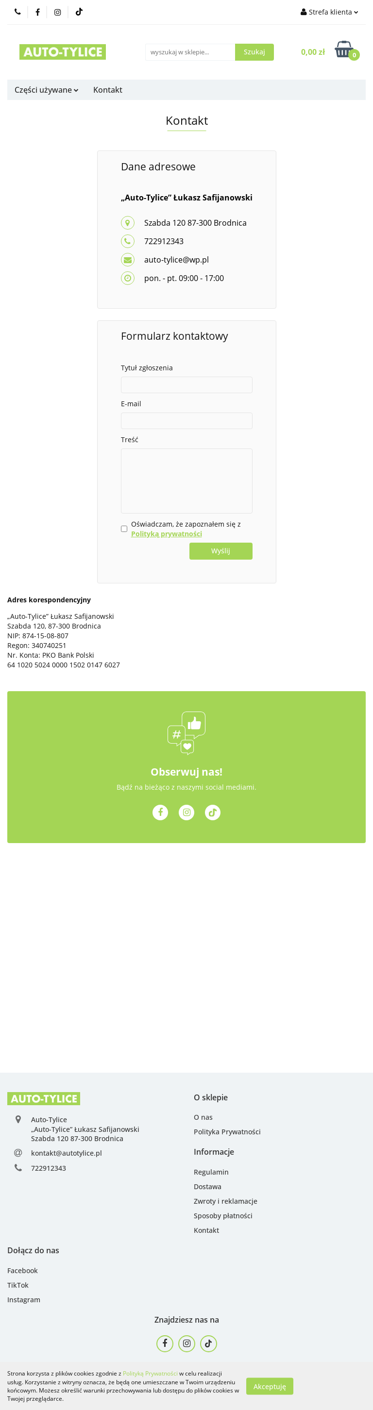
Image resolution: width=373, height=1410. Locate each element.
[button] (211, 1098)
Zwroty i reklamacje (225, 1201)
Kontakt (107, 89)
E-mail (131, 403)
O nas (203, 1117)
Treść (129, 439)
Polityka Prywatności (227, 1131)
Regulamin (211, 1172)
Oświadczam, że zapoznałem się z (186, 528)
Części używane (47, 89)
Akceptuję (270, 1386)
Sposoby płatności (223, 1215)
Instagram (23, 1299)
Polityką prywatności (166, 533)
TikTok (18, 1285)
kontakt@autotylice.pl (66, 1153)
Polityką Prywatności (150, 1373)
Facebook (22, 1270)
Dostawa (207, 1186)
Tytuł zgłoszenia (147, 367)
